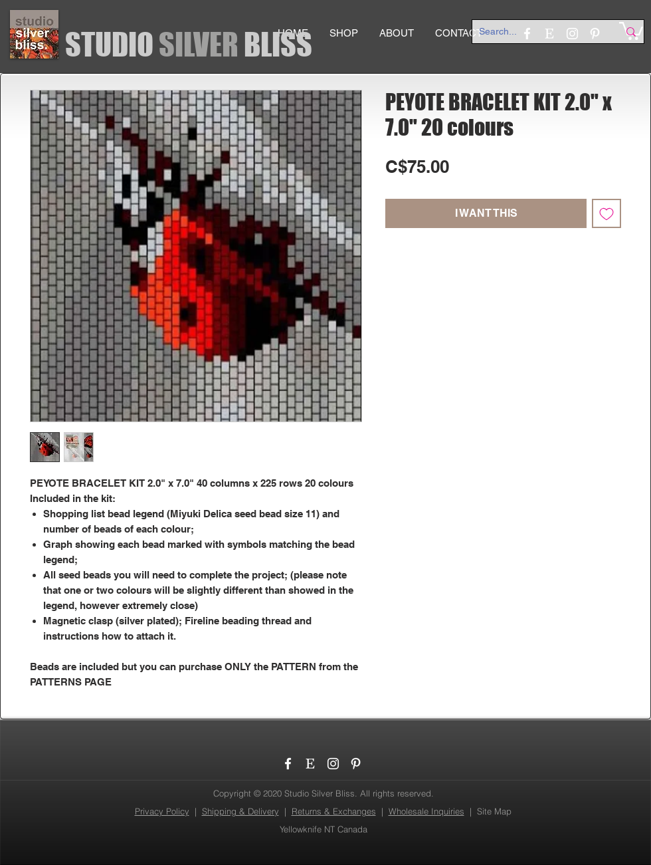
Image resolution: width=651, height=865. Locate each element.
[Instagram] (333, 763)
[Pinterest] (355, 763)
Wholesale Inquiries (426, 811)
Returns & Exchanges (334, 811)
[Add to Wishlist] (606, 213)
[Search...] (539, 32)
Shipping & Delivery (240, 811)
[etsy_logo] (310, 763)
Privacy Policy (162, 811)
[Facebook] (288, 763)
